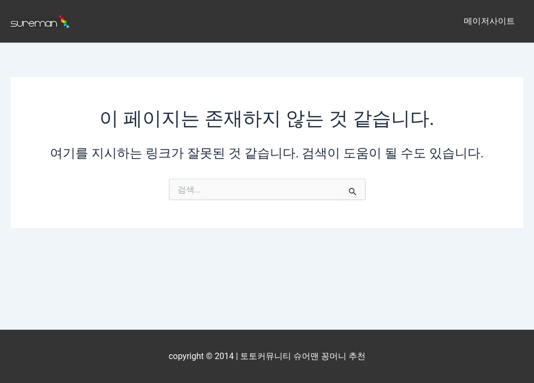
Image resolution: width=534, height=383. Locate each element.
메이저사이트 (489, 21)
